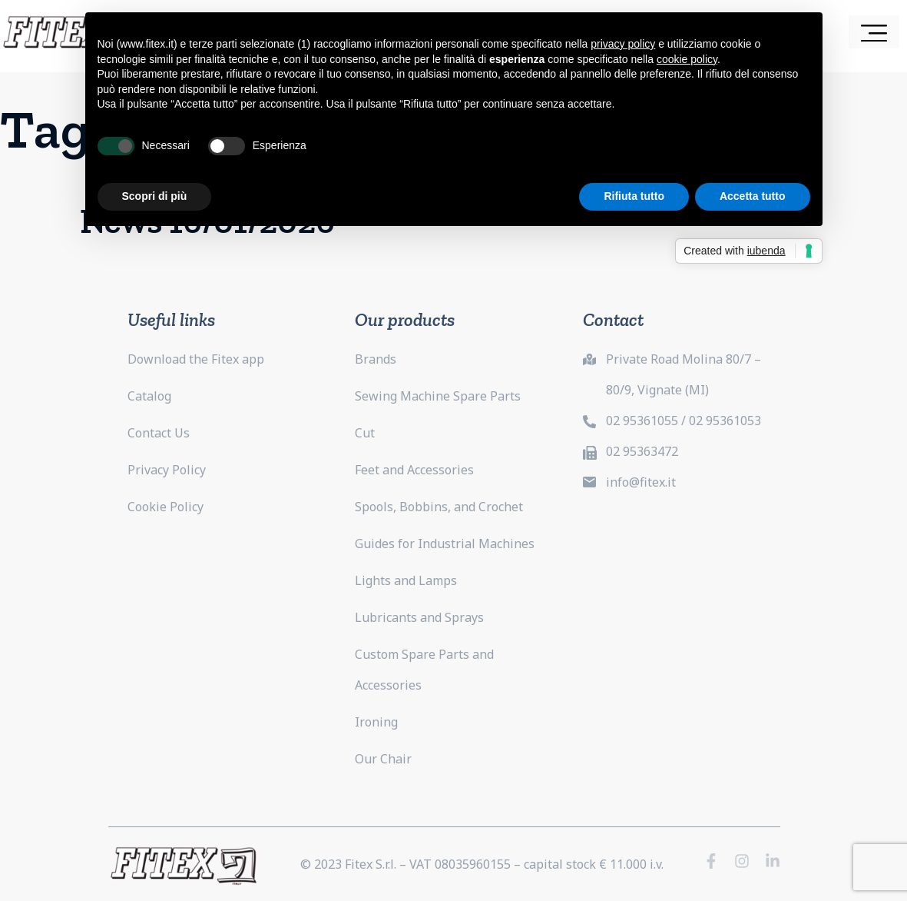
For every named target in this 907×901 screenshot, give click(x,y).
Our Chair (383, 758)
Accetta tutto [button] (753, 196)
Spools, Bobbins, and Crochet (439, 506)
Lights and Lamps (406, 580)
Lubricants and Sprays (419, 617)
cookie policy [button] (687, 59)
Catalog (149, 395)
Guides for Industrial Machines (445, 543)
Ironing (376, 721)
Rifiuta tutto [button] (634, 196)
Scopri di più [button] (154, 196)
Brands (375, 359)
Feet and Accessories (414, 469)
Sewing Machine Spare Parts (438, 395)
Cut (365, 432)
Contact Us (158, 432)
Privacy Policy (166, 469)
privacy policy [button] (623, 44)
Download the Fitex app (195, 359)
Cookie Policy (165, 506)
